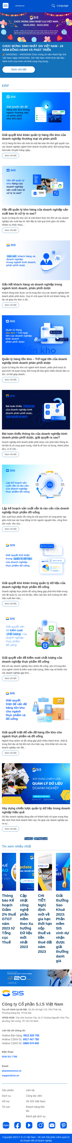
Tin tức (6, 1106)
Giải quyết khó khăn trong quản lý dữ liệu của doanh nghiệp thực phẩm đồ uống (33, 584)
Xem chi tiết (18, 69)
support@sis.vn (10, 1074)
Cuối (45, 838)
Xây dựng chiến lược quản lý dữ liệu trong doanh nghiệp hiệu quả (36, 810)
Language (62, 5)
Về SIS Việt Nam (36, 1100)
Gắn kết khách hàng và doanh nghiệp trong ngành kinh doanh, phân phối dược (32, 286)
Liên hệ (30, 1089)
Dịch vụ (6, 1094)
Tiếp (39, 838)
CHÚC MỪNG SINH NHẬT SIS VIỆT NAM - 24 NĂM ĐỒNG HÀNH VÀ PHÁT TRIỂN (32, 48)
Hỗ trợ (5, 1100)
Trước (28, 838)
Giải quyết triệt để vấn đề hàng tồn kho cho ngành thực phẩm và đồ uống (32, 734)
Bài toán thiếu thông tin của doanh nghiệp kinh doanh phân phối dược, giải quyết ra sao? (34, 435)
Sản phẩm (8, 1089)
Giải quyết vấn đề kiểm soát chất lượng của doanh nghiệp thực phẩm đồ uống (32, 659)
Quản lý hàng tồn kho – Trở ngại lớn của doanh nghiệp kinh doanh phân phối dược (34, 360)
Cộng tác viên (34, 1094)
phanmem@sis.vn (11, 1070)
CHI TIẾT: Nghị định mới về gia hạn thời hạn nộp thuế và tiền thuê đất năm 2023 (44, 927)
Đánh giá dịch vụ (36, 1115)
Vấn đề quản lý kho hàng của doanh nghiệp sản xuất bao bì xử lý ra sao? (35, 211)
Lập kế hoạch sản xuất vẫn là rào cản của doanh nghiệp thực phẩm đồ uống (35, 510)
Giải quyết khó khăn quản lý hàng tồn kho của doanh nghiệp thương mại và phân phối (34, 136)
